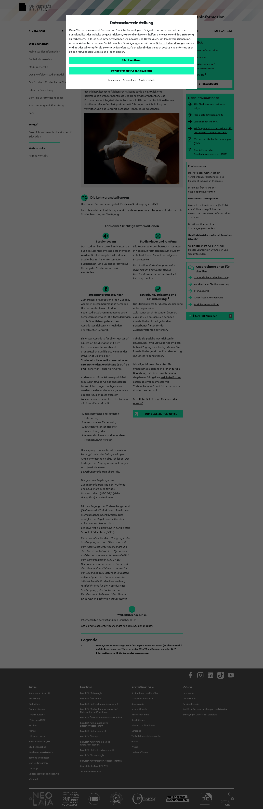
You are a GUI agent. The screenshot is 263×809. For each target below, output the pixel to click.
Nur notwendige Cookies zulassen (131, 70)
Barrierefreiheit (147, 80)
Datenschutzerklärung (169, 43)
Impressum (114, 80)
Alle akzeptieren (131, 60)
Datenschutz (129, 80)
